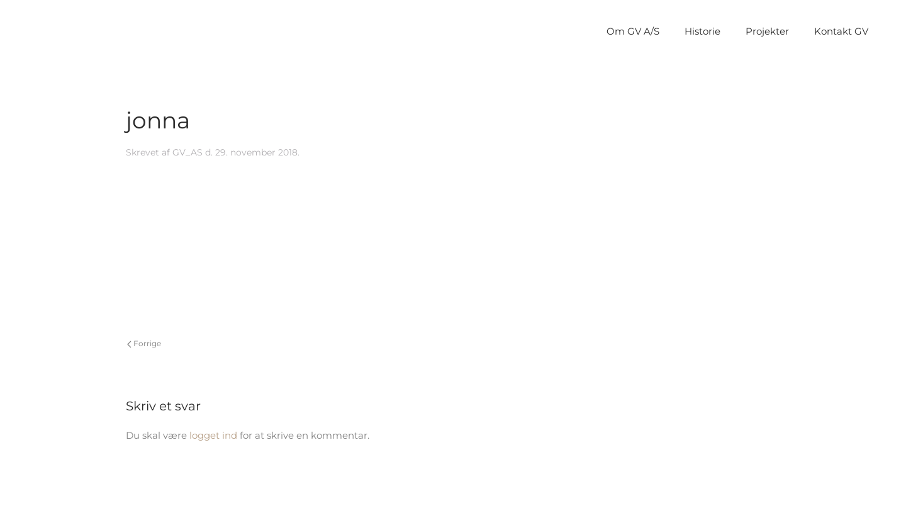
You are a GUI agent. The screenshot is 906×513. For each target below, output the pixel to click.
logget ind (213, 435)
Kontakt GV (841, 31)
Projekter (767, 31)
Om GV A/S (633, 31)
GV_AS (187, 152)
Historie (702, 31)
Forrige (144, 343)
